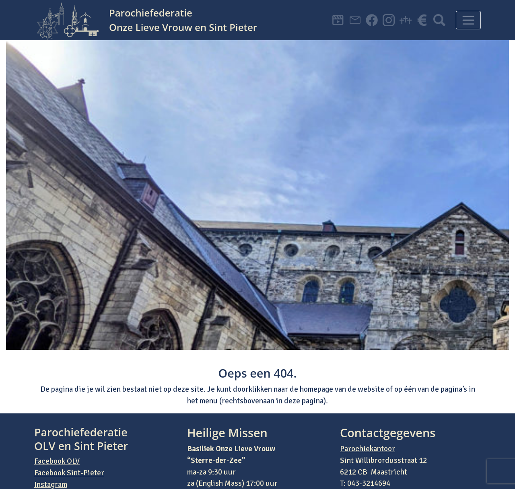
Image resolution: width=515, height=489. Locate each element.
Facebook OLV (57, 461)
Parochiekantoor (367, 449)
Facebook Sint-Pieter (69, 473)
